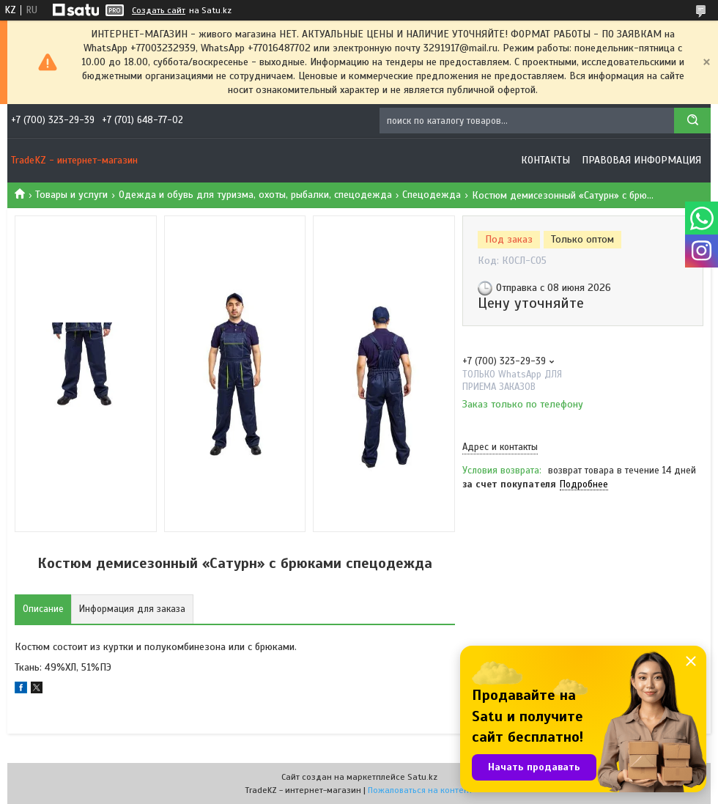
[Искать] (692, 120)
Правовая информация (641, 160)
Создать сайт (158, 10)
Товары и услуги (71, 194)
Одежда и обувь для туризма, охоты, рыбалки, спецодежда (255, 194)
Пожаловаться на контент (420, 790)
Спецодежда (431, 194)
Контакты (545, 160)
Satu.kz (422, 777)
